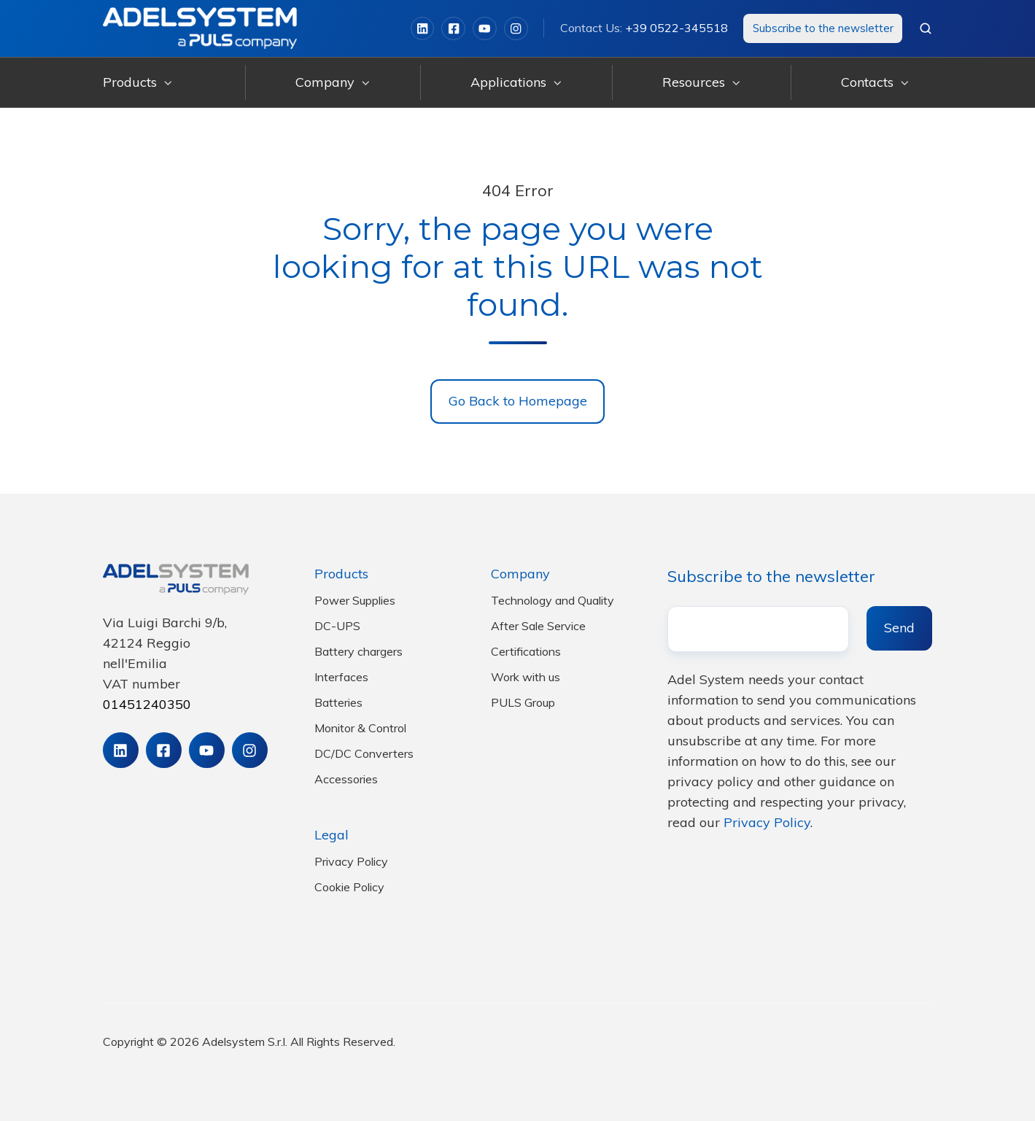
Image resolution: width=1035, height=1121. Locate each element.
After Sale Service (538, 625)
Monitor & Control (360, 728)
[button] (925, 28)
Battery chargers (358, 651)
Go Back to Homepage (518, 400)
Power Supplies (354, 600)
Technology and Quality (552, 600)
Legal (331, 834)
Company (324, 82)
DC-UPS (337, 625)
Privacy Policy (351, 861)
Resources (693, 82)
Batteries (338, 702)
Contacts (867, 82)
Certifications (526, 651)
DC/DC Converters (364, 753)
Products (130, 82)
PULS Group (523, 702)
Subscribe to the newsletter (823, 28)
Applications (508, 82)
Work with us (525, 677)
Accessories (346, 779)
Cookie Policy (349, 887)
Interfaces (341, 677)
